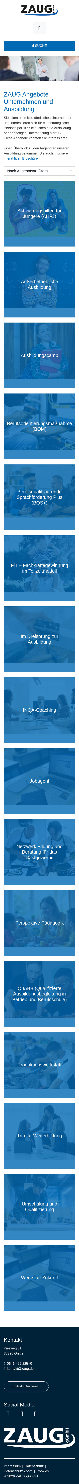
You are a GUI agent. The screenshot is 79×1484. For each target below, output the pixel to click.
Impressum (12, 1466)
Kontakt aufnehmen (26, 1386)
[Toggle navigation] (39, 28)
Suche (39, 46)
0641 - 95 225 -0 (19, 1363)
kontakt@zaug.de (20, 1369)
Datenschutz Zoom (18, 1471)
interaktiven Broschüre (21, 158)
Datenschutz (34, 1466)
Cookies (42, 1471)
